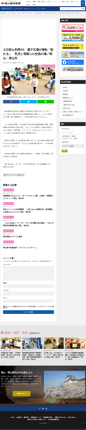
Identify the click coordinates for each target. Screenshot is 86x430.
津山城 (43, 8)
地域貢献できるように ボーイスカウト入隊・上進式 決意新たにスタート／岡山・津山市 (28, 197)
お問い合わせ (67, 108)
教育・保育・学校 (27, 13)
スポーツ (49, 1)
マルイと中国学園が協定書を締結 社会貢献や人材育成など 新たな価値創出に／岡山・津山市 (74, 356)
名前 (5, 283)
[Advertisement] (29, 27)
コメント (6, 264)
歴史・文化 (65, 1)
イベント (57, 1)
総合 (34, 4)
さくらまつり (34, 8)
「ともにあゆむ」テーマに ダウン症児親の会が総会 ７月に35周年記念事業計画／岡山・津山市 (28, 224)
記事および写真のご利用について (72, 111)
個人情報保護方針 (68, 115)
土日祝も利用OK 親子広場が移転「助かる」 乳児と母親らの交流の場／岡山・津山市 (56, 13)
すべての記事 (11, 13)
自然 (72, 1)
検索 (64, 150)
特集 (34, 1)
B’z (39, 8)
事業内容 (65, 94)
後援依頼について (68, 97)
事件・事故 (41, 1)
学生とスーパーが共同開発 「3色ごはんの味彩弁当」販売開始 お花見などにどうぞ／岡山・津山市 (28, 210)
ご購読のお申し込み (69, 104)
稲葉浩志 (26, 8)
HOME (29, 1)
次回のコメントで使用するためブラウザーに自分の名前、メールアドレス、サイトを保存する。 (28, 307)
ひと (76, 1)
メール (5, 290)
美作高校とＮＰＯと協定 (12, 236)
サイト (5, 297)
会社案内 (65, 91)
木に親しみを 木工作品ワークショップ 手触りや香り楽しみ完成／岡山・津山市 (53, 355)
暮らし (29, 4)
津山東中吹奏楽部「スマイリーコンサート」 (20, 248)
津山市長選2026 (18, 8)
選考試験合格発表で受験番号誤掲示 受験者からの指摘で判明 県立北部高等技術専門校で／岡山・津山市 (31, 356)
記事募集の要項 (67, 101)
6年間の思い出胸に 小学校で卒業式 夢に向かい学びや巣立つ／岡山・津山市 (11, 355)
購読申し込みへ (21, 393)
